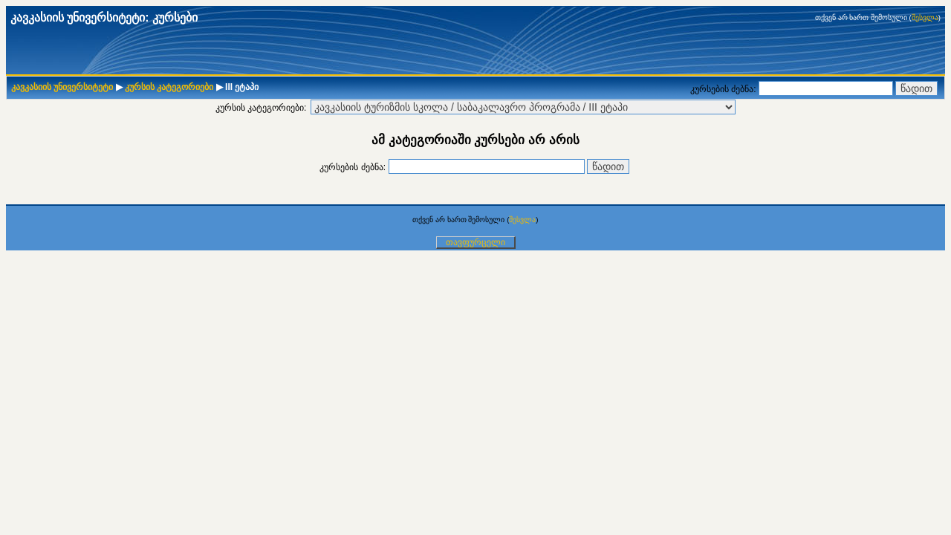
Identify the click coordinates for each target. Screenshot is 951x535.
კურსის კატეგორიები (169, 87)
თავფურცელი (475, 242)
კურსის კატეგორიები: (261, 108)
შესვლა (925, 17)
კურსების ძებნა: (724, 89)
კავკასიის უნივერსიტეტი (62, 87)
